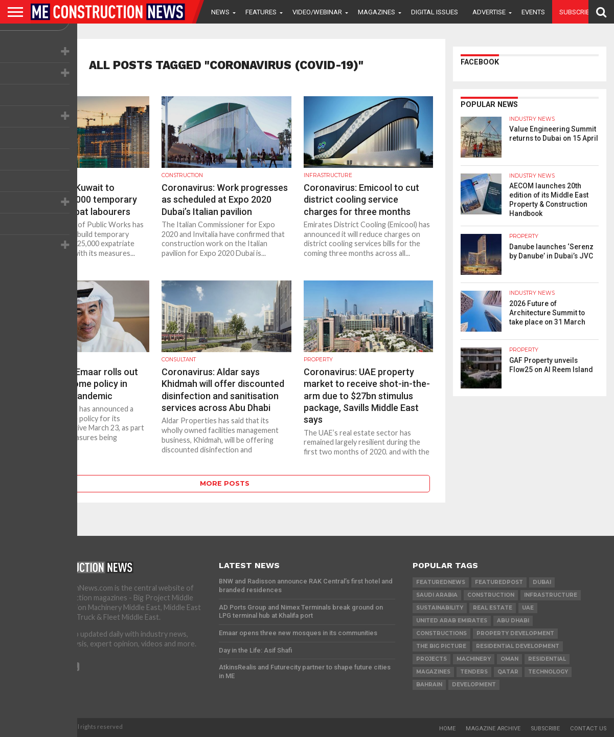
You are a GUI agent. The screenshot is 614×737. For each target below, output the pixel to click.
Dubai (542, 582)
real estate (492, 607)
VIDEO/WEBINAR (317, 12)
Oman (509, 659)
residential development (517, 646)
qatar (507, 671)
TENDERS (474, 671)
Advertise (489, 12)
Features (261, 12)
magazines (433, 671)
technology (548, 671)
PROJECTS (431, 659)
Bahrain (429, 684)
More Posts (224, 483)
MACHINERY (474, 659)
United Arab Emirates (451, 620)
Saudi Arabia (437, 595)
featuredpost (499, 582)
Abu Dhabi (513, 620)
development (474, 684)
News (220, 12)
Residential (547, 659)
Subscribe (576, 12)
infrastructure (550, 595)
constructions (441, 633)
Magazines (376, 12)
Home (447, 728)
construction (490, 595)
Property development (515, 633)
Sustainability (439, 607)
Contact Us (588, 728)
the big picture (441, 646)
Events (533, 12)
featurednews (440, 582)
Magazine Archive (493, 728)
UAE (528, 607)
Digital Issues (434, 12)
